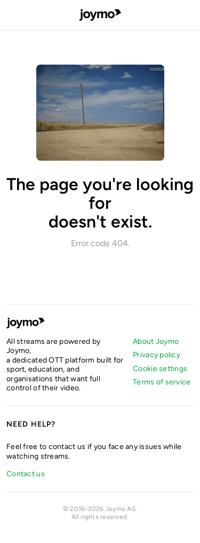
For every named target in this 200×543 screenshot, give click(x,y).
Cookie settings (160, 368)
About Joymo (156, 341)
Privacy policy (156, 354)
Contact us (25, 473)
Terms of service (161, 382)
